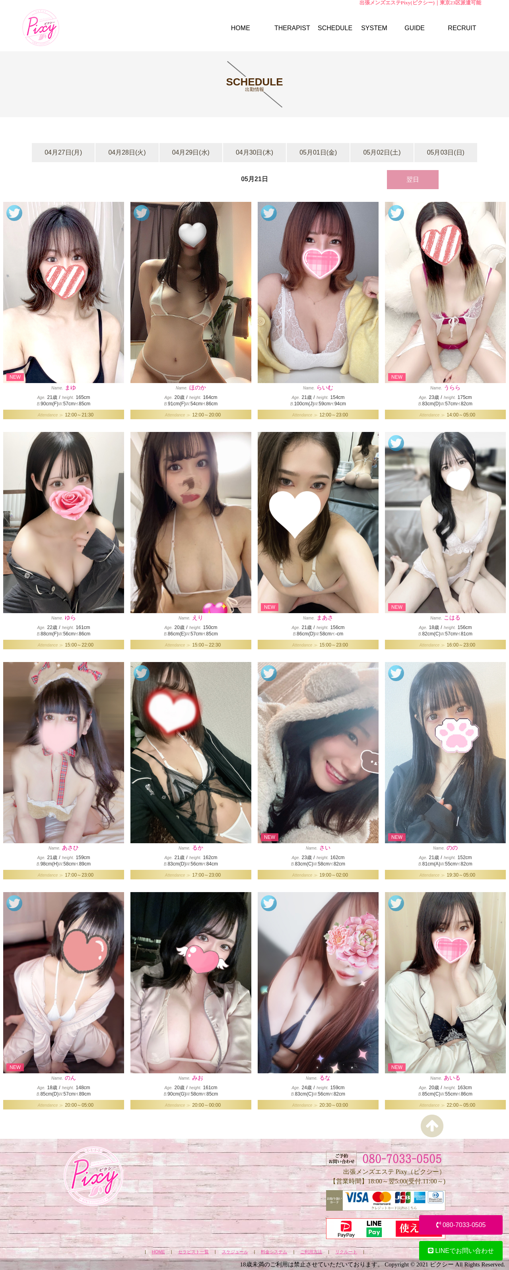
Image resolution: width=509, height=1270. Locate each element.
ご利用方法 (311, 1252)
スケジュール (235, 1252)
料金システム (274, 1252)
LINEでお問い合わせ (461, 1250)
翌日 (412, 179)
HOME (158, 1252)
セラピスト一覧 (193, 1252)
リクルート (346, 1252)
